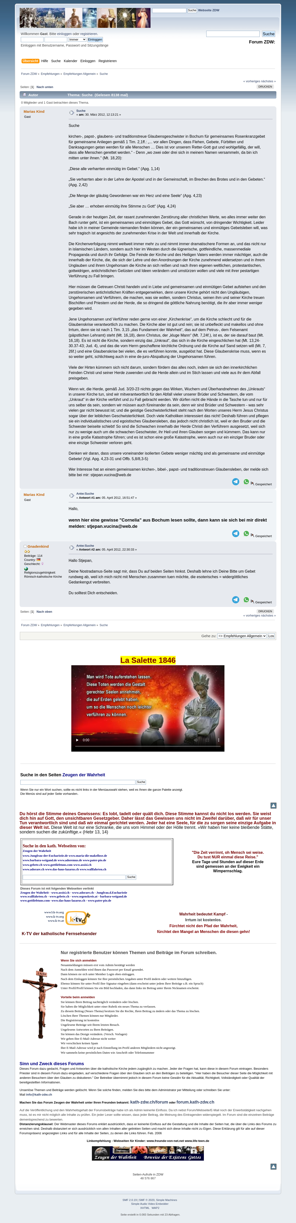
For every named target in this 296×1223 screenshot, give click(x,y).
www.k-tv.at (56, 920)
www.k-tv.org (55, 916)
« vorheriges (251, 81)
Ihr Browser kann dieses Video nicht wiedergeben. (147, 708)
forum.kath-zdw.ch (195, 1102)
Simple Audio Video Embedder (149, 1203)
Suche (80, 111)
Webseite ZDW (208, 10)
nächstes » (268, 81)
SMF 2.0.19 (130, 1200)
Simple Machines (166, 1200)
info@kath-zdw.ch (39, 1094)
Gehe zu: (208, 636)
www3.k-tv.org (54, 912)
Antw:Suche (85, 493)
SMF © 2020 (147, 1200)
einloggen (64, 34)
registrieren (88, 34)
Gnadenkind (38, 546)
